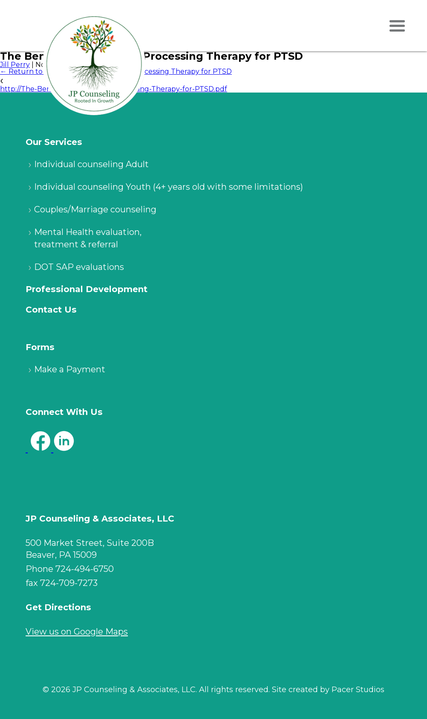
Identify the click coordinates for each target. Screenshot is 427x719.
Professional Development (86, 289)
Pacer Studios (358, 689)
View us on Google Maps (77, 631)
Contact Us (51, 309)
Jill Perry (15, 65)
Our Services (54, 142)
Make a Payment (69, 369)
